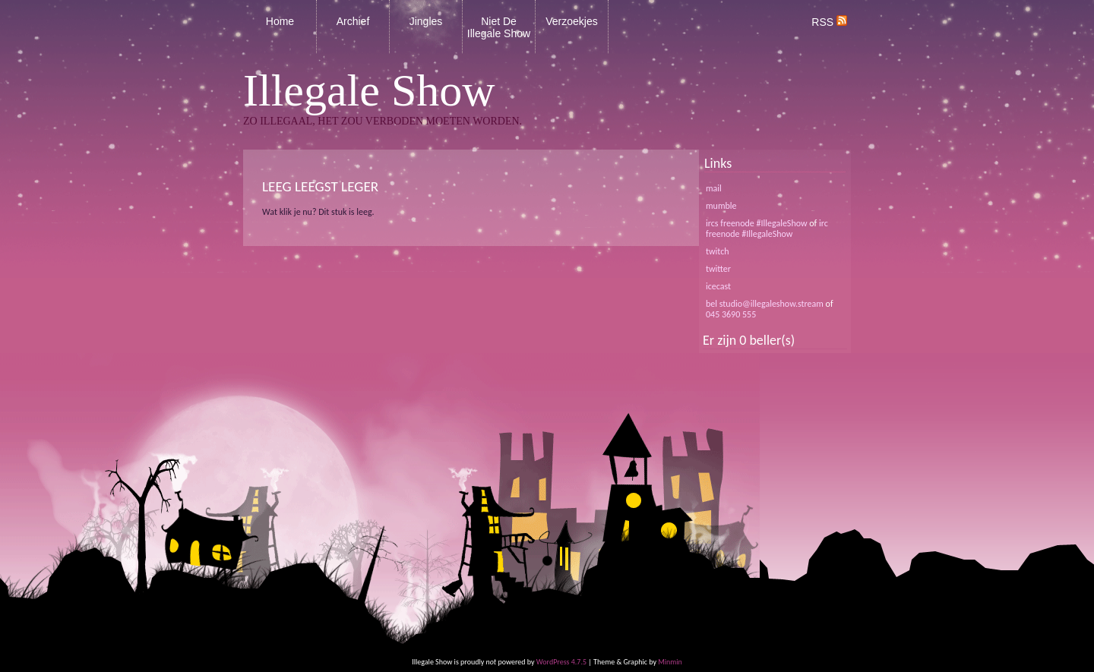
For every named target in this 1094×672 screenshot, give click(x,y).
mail (714, 188)
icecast (718, 286)
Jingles (426, 21)
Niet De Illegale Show (498, 27)
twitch (717, 251)
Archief (353, 21)
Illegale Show (369, 90)
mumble (721, 205)
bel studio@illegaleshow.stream (765, 303)
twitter (718, 268)
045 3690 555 (731, 314)
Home (280, 21)
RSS (829, 22)
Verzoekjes (571, 21)
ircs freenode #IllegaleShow (757, 223)
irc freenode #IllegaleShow (767, 228)
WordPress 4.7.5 (561, 662)
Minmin (670, 662)
